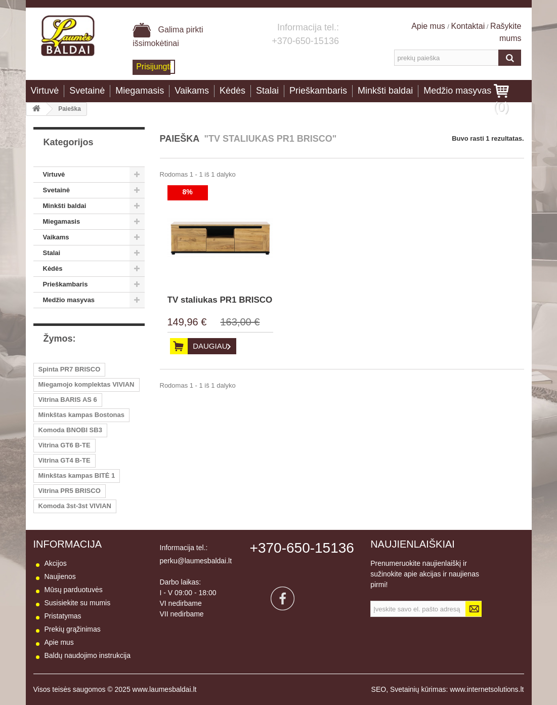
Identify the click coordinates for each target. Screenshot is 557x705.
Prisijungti (153, 66)
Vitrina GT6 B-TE (64, 445)
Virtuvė (45, 91)
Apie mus (429, 26)
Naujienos (60, 576)
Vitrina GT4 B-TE (64, 460)
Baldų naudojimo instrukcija (88, 655)
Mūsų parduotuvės (74, 590)
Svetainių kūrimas (418, 689)
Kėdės (232, 91)
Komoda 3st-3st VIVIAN (74, 506)
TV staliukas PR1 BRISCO (220, 300)
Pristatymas (63, 616)
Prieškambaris (318, 91)
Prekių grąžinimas (73, 629)
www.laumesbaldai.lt (165, 689)
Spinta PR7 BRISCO (69, 369)
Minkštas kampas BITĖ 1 (76, 475)
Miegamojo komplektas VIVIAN (86, 384)
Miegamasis (139, 91)
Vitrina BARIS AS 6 (67, 399)
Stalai (267, 91)
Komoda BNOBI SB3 (70, 430)
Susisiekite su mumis (78, 603)
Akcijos (56, 563)
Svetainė (87, 91)
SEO (379, 689)
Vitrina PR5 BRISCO (69, 490)
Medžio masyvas (457, 91)
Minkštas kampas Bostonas (81, 415)
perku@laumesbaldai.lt (196, 561)
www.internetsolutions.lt (487, 689)
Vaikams (192, 91)
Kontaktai (468, 26)
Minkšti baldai (385, 91)
